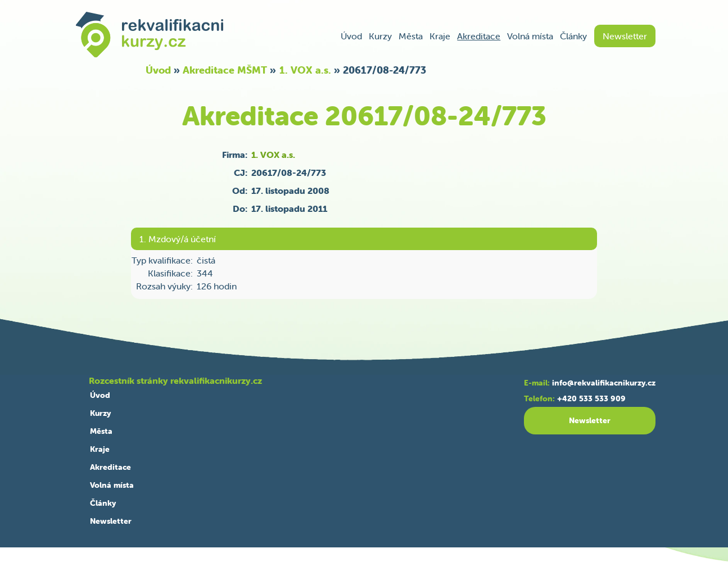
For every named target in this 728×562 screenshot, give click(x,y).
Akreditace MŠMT (225, 70)
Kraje (439, 36)
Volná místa (530, 36)
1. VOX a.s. (305, 70)
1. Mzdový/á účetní (177, 238)
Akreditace (478, 36)
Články (573, 36)
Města (411, 36)
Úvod (351, 36)
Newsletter (625, 36)
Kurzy (380, 36)
